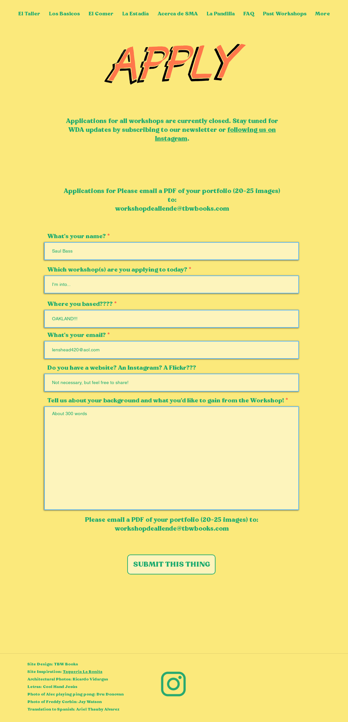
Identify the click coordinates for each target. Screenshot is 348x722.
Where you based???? (80, 304)
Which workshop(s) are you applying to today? (118, 270)
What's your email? (76, 335)
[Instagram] (174, 684)
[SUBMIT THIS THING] (171, 564)
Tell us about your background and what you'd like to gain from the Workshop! (165, 401)
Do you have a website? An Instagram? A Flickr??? (121, 368)
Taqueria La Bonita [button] (82, 671)
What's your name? (76, 236)
